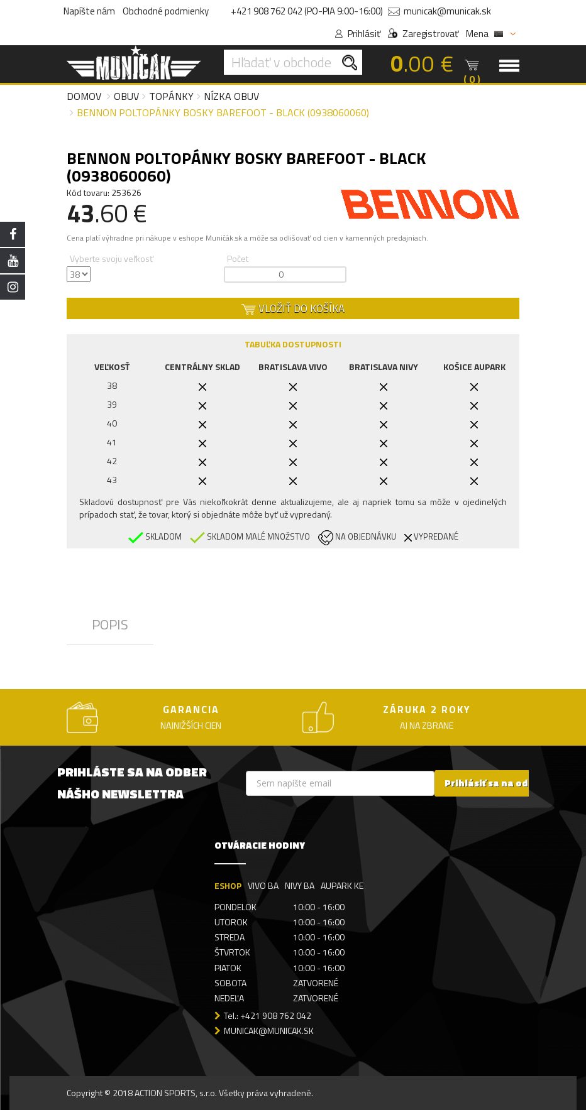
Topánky (171, 96)
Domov (84, 96)
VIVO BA (263, 885)
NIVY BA (299, 885)
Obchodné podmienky (166, 11)
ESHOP (227, 885)
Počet (237, 258)
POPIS (110, 624)
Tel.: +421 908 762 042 (267, 1015)
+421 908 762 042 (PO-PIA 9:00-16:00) (307, 11)
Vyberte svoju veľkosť (111, 258)
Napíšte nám (89, 11)
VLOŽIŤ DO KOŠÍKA (293, 308)
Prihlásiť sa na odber (495, 783)
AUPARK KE (342, 885)
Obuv (126, 96)
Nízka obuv (231, 96)
